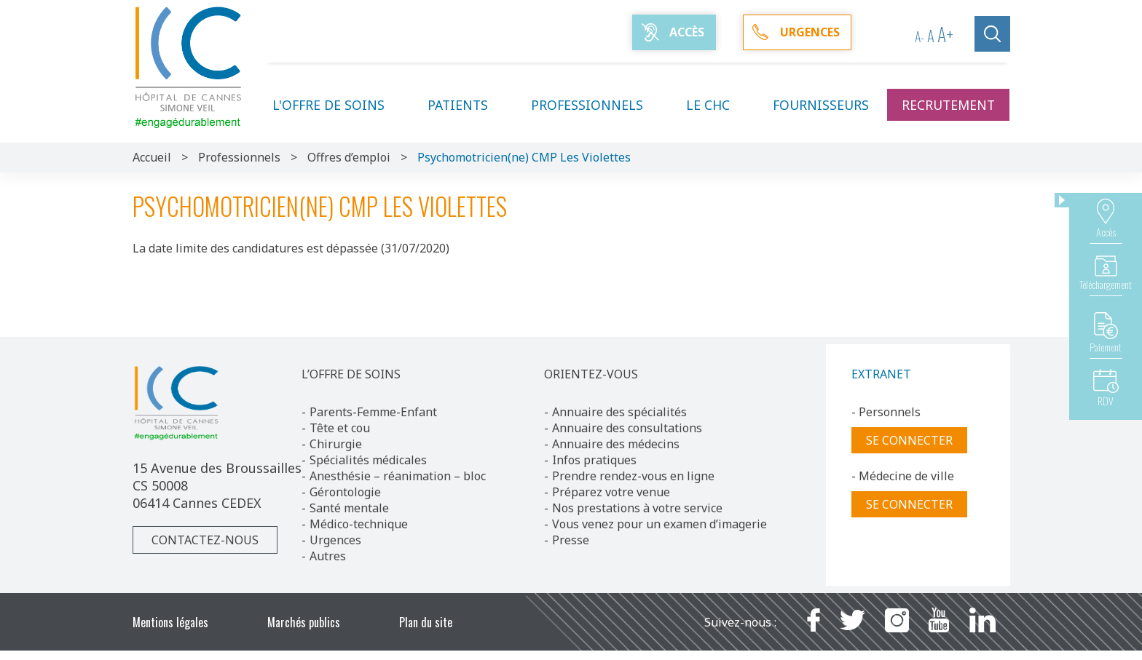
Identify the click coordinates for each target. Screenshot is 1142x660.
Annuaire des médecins (616, 444)
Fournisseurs (821, 105)
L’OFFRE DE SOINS (351, 374)
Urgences (335, 540)
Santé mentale (349, 508)
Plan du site (425, 622)
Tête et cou (340, 428)
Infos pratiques (594, 460)
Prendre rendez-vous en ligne (633, 476)
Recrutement (948, 105)
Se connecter (909, 440)
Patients (466, 105)
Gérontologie (345, 492)
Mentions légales (170, 622)
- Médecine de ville (902, 476)
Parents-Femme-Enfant (373, 412)
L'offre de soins (337, 105)
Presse (570, 540)
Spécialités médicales (368, 460)
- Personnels (886, 412)
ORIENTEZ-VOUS (591, 374)
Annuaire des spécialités (619, 412)
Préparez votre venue (611, 492)
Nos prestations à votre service (637, 508)
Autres (328, 556)
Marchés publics (303, 622)
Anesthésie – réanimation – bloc (398, 476)
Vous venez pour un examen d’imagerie (659, 524)
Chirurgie (336, 444)
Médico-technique (359, 524)
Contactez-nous (205, 540)
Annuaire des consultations (627, 428)
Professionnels (596, 105)
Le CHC (716, 105)
